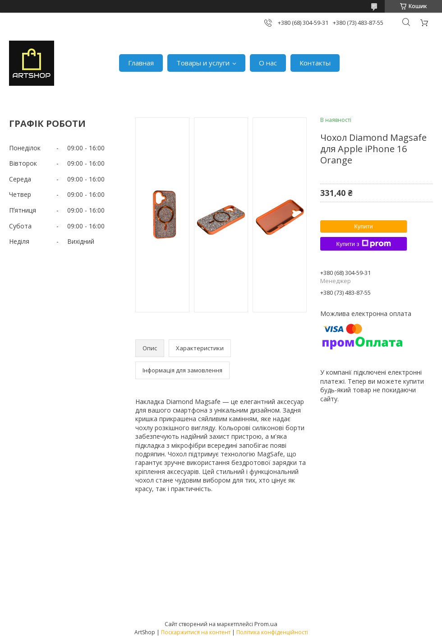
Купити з (363, 244)
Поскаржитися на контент (195, 632)
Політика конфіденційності (272, 632)
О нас (268, 62)
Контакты (315, 62)
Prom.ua (265, 624)
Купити (363, 226)
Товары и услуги (203, 62)
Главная (141, 62)
